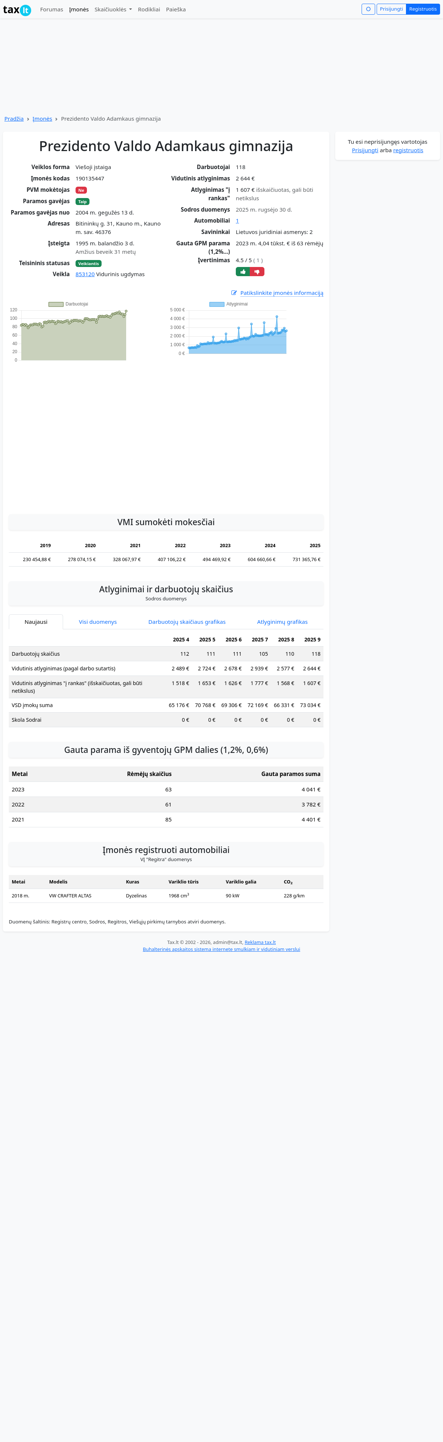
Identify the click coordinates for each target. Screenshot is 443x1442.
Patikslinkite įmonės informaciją (276, 293)
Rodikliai (149, 9)
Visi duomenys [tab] (98, 621)
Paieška (176, 9)
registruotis (408, 150)
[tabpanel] (166, 682)
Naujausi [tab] (36, 621)
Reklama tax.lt (260, 942)
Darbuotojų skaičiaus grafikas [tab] (187, 621)
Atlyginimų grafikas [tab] (282, 621)
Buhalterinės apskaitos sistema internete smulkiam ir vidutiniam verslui (221, 949)
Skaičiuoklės (111, 9)
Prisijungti (391, 9)
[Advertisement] (69, 434)
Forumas (51, 9)
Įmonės (79, 9)
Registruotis (423, 9)
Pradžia (14, 118)
